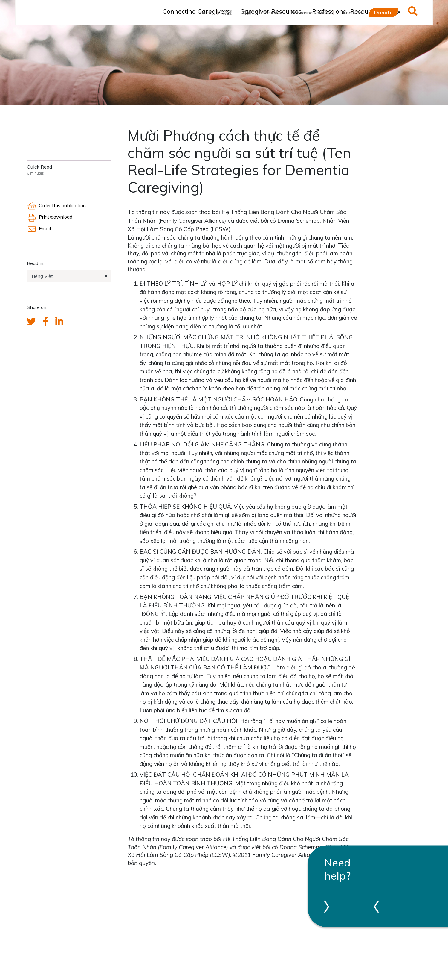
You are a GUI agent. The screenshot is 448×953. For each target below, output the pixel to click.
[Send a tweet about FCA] (31, 321)
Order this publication (56, 205)
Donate (383, 12)
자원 (246, 12)
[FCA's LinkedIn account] (59, 321)
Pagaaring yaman (309, 12)
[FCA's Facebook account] (45, 321)
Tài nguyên (350, 12)
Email (39, 228)
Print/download (49, 217)
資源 (227, 12)
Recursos (271, 12)
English (204, 12)
